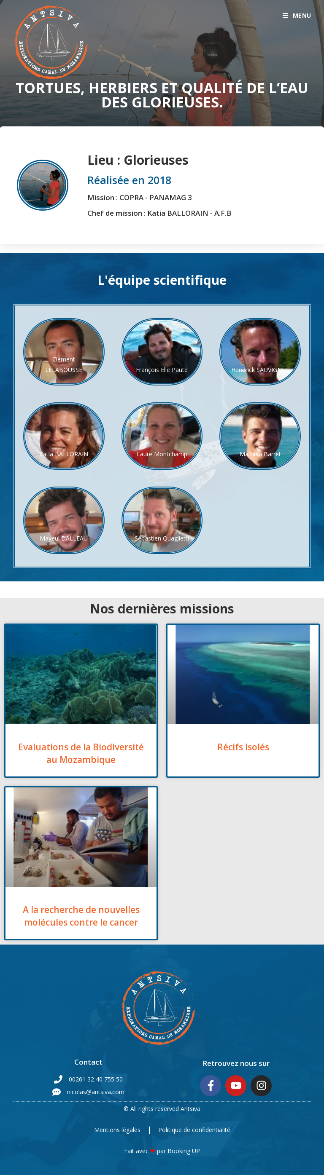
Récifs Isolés (243, 747)
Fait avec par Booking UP (162, 1151)
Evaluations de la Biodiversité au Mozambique (81, 753)
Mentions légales (117, 1130)
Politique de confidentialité (194, 1130)
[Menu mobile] (297, 15)
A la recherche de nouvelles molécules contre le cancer (81, 916)
